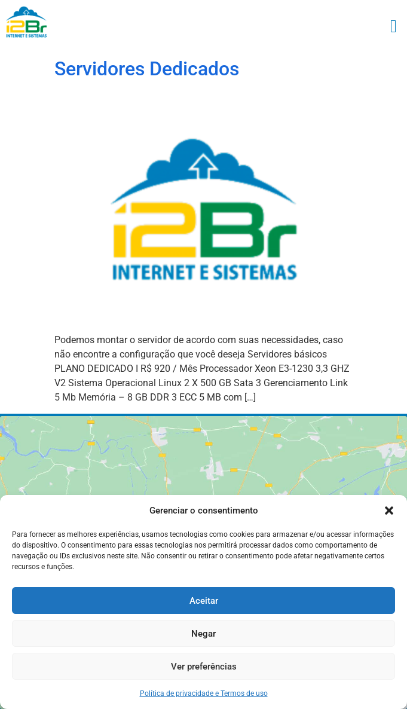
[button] (389, 511)
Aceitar (203, 600)
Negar (203, 633)
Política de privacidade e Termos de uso (204, 693)
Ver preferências (204, 666)
